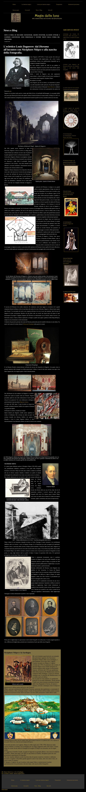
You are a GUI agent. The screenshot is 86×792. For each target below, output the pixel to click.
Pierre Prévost (51, 87)
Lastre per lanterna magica (43, 4)
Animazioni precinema (73, 4)
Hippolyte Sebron (24, 402)
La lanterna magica (26, 4)
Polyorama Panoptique (28, 324)
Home (14, 4)
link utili (50, 10)
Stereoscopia (16, 10)
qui (10, 91)
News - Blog (39, 10)
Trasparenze (59, 4)
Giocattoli (27, 10)
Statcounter (5, 789)
